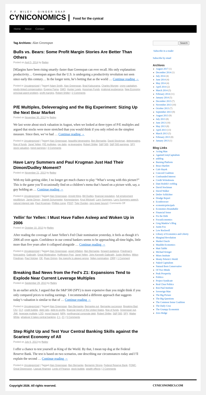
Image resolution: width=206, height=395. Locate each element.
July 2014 (160, 76)
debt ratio (44, 310)
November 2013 (164, 104)
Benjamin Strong (94, 365)
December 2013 (163, 101)
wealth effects (93, 368)
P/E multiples (49, 144)
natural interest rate (23, 203)
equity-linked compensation (27, 89)
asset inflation (75, 251)
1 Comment (124, 258)
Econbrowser (162, 201)
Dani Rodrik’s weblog (166, 183)
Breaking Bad (130, 306)
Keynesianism (71, 199)
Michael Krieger (164, 252)
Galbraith (31, 254)
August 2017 (162, 68)
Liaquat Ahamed (42, 368)
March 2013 (162, 133)
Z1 (63, 317)
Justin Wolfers (123, 254)
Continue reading (126, 79)
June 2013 (161, 122)
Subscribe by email (162, 58)
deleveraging (133, 140)
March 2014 (162, 90)
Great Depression (22, 368)
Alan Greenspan (72, 85)
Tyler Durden (81, 203)
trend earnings (38, 148)
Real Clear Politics (165, 284)
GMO (63, 89)
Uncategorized (31, 85)
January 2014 (162, 97)
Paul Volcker (31, 258)
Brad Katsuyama (91, 85)
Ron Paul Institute (164, 287)
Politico (159, 277)
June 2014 (161, 79)
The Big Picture (163, 295)
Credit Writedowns (165, 180)
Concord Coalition (165, 173)
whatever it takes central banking (38, 317)
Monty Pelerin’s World (167, 259)
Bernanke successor (111, 306)
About (28, 28)
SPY (132, 144)
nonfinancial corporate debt (81, 313)
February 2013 (163, 137)
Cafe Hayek (161, 169)
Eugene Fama (51, 89)
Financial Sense (163, 212)
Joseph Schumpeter (52, 199)
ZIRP (113, 258)
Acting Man (162, 151)
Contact (39, 28)
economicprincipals (165, 205)
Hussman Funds (91, 89)
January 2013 (162, 140)
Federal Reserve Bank (116, 365)
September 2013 (164, 112)
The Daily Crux (163, 305)
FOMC (132, 365)
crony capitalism (128, 85)
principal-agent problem (25, 93)
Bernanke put (92, 306)
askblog (159, 158)
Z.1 (58, 317)
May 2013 (161, 126)
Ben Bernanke (98, 140)
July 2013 (160, 119)
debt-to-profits (58, 310)
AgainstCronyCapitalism (168, 155)
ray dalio (62, 144)
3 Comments (54, 148)
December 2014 (163, 72)
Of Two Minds (163, 270)
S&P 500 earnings (119, 144)
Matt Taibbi (161, 248)
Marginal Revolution (166, 237)
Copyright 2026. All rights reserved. (32, 385)
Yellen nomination (99, 258)
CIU (15, 310)
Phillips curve (59, 203)
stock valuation (21, 148)
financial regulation (105, 196)
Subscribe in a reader (163, 50)
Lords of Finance (61, 368)
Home (17, 28)
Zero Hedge (161, 313)
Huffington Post (65, 254)
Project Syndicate (164, 280)
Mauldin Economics (165, 244)
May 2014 (161, 83)
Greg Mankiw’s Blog (166, 223)
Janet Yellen (34, 144)
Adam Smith (56, 85)
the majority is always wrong (74, 258)
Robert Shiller (62, 93)
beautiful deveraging (79, 140)
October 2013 (162, 108)
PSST (70, 203)
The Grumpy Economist (167, 309)
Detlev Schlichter (164, 194)
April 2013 (161, 129)
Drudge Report (163, 198)
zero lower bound (98, 203)
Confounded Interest (166, 176)
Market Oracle (163, 241)
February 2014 (163, 94)
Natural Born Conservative (169, 266)
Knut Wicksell (87, 199)
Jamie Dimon (33, 199)
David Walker (162, 191)
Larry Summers (104, 199)
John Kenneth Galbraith (101, 254)
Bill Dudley (88, 196)
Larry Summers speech (126, 199)
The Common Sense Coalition (170, 302)
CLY (21, 310)
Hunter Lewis (74, 89)
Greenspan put (128, 310)
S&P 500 (103, 144)
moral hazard (52, 313)
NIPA (63, 313)
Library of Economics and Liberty (172, 234)
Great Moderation (46, 254)
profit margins (47, 93)
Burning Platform (164, 162)
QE (41, 258)
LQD (41, 313)
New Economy (132, 89)
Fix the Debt (162, 216)
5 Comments (73, 317)
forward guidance (110, 251)
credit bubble (31, 310)
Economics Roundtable (167, 208)
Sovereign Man (163, 291)
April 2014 (161, 86)
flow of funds (20, 144)
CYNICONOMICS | (39, 17)
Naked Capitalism (164, 262)
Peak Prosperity (163, 273)
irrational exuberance (112, 89)
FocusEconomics (164, 219)
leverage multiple (28, 313)
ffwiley (45, 62)
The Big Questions (165, 298)
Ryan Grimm (50, 258)
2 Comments (78, 93)
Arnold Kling (74, 196)
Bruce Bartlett (163, 165)
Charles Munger (110, 85)
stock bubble (77, 368)
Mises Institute (163, 255)
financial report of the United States (85, 310)
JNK (15, 313)
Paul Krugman (42, 203)
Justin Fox (161, 226)
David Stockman (116, 140)
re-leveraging (75, 144)
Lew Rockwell (163, 230)
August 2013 (162, 115)
